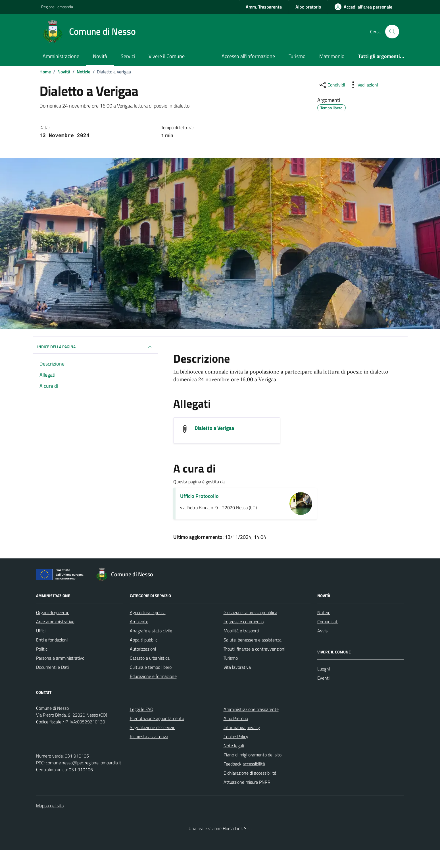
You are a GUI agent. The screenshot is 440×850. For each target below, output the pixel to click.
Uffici (40, 630)
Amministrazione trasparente (251, 709)
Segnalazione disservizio (152, 727)
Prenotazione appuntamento (157, 718)
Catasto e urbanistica (150, 658)
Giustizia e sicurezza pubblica (250, 612)
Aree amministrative (55, 621)
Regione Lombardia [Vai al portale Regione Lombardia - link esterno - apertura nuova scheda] (57, 7)
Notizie (323, 612)
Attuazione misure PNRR (247, 782)
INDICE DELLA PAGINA (95, 346)
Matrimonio (332, 56)
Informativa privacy (242, 727)
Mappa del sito (50, 805)
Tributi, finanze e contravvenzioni (254, 648)
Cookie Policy (236, 736)
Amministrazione (61, 56)
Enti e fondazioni (52, 639)
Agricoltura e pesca (148, 612)
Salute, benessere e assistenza (252, 639)
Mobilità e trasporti (241, 630)
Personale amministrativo (60, 658)
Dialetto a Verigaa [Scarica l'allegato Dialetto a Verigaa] (214, 428)
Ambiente (139, 621)
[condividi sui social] (331, 84)
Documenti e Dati (52, 667)
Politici (42, 648)
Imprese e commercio (244, 621)
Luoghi (323, 668)
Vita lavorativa (237, 667)
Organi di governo (52, 612)
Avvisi (322, 630)
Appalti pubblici (144, 639)
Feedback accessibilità (244, 763)
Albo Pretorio (236, 718)
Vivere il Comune (167, 56)
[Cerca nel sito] (392, 31)
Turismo (297, 56)
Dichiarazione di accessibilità (250, 772)
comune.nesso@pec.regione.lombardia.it (83, 762)
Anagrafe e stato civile (151, 630)
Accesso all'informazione (248, 56)
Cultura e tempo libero (151, 667)
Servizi (128, 56)
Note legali (234, 745)
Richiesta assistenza (149, 736)
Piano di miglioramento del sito (252, 754)
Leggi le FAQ (141, 709)
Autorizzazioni (143, 648)
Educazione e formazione (153, 676)
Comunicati (327, 621)
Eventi (323, 677)
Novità (100, 56)
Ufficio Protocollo (199, 496)
